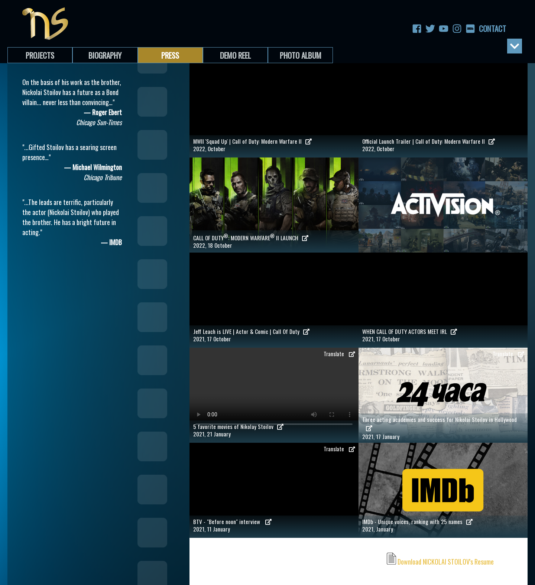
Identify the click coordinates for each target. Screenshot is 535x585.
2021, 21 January (274, 430)
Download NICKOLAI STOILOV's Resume (440, 561)
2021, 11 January (274, 525)
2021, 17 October (274, 335)
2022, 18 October (274, 240)
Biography (104, 55)
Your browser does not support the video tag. (274, 390)
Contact (484, 28)
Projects (40, 55)
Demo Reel (235, 55)
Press (170, 55)
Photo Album (300, 55)
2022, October (274, 145)
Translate (339, 354)
